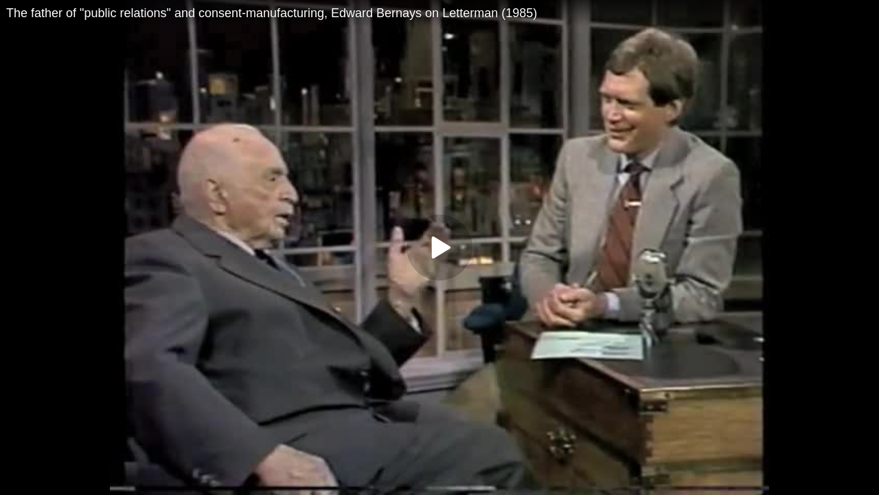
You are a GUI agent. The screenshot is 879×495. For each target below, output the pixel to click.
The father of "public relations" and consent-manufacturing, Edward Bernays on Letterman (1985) (271, 13)
